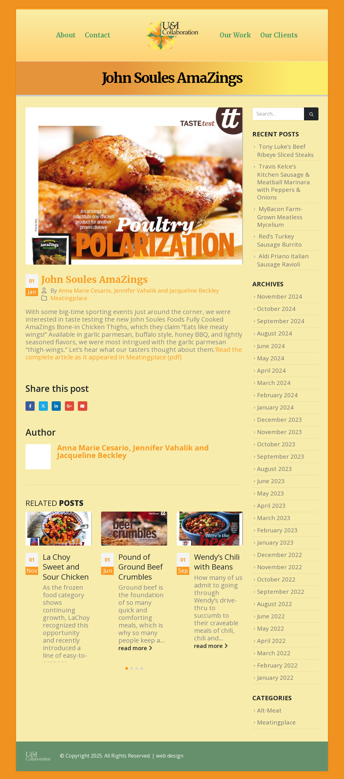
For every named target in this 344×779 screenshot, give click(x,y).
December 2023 (279, 419)
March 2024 (273, 383)
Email (82, 405)
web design (169, 756)
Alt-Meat (269, 710)
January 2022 (275, 677)
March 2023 (273, 518)
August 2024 (274, 333)
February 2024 (277, 395)
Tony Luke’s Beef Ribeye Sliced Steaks (285, 150)
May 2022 (270, 628)
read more (60, 678)
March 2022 (273, 653)
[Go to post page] (59, 529)
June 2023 (271, 481)
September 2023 (280, 456)
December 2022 (279, 554)
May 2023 (270, 493)
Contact (97, 35)
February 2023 (277, 530)
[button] (126, 691)
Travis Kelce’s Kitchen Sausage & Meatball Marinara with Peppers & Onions (283, 181)
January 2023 (275, 542)
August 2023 (274, 469)
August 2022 (274, 604)
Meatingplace (68, 298)
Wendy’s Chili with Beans (217, 562)
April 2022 (271, 640)
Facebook (30, 405)
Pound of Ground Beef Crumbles (140, 566)
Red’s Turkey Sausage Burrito (279, 240)
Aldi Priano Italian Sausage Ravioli (283, 260)
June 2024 (271, 346)
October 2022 (276, 579)
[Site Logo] (172, 35)
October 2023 (276, 444)
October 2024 (276, 308)
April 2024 (271, 370)
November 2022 (279, 567)
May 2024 (270, 358)
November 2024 (279, 296)
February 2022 (277, 665)
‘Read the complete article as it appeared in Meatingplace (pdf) (134, 353)
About (66, 35)
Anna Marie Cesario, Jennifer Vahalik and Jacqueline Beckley (139, 290)
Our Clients (279, 35)
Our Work (235, 35)
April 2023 (271, 505)
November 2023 (279, 432)
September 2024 (280, 321)
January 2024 (275, 407)
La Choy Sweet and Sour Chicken (66, 566)
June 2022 (271, 616)
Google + (69, 405)
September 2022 (280, 591)
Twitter (43, 405)
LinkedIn (56, 405)
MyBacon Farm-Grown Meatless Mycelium (279, 216)
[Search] (311, 113)
